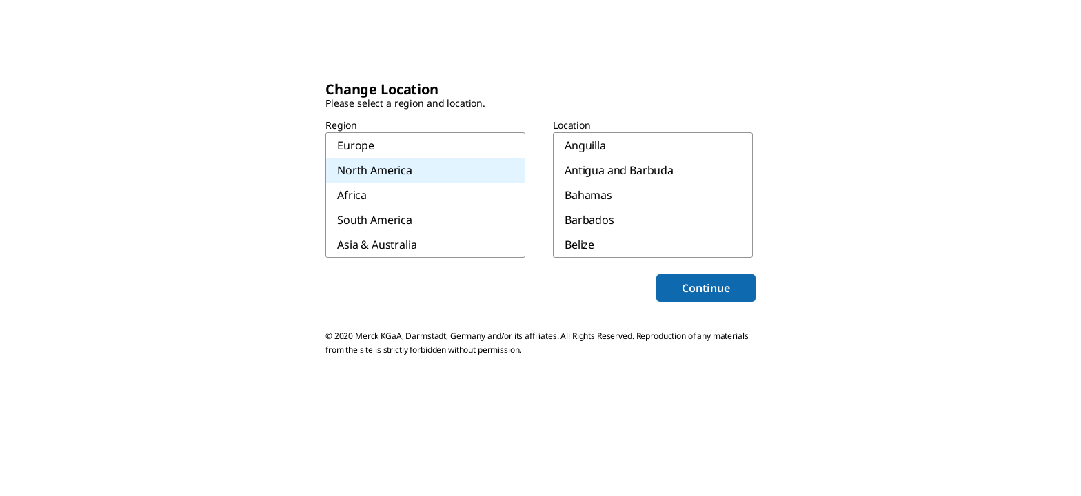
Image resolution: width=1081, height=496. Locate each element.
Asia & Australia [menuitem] (376, 244)
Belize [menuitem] (579, 244)
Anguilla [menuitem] (585, 145)
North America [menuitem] (374, 170)
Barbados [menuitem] (589, 219)
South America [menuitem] (374, 219)
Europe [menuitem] (355, 145)
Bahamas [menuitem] (588, 195)
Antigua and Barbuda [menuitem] (619, 170)
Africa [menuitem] (352, 195)
